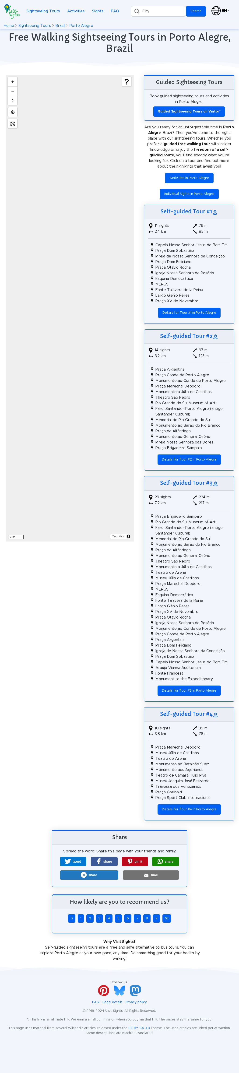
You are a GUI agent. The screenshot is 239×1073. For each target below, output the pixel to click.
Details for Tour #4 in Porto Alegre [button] (189, 809)
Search (195, 11)
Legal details (112, 1002)
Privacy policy (136, 1002)
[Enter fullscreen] (12, 123)
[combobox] (158, 11)
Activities (75, 11)
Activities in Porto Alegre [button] (189, 178)
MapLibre (118, 536)
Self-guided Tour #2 (186, 336)
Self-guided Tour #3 (186, 483)
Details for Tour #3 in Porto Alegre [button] (189, 690)
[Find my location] (12, 112)
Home (9, 26)
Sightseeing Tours (43, 11)
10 (167, 918)
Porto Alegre (81, 26)
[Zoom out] (12, 91)
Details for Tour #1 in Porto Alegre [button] (189, 312)
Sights (97, 11)
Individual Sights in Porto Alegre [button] (189, 194)
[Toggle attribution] (128, 536)
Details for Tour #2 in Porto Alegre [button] (189, 459)
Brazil (60, 26)
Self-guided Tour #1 (186, 211)
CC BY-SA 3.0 (139, 1028)
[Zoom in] (12, 81)
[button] (73, 861)
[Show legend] (126, 81)
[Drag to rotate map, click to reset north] (12, 100)
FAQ (115, 11)
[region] (70, 308)
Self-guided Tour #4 (186, 714)
